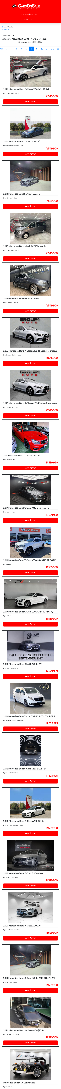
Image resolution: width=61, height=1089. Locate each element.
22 (52, 49)
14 (12, 49)
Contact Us (27, 19)
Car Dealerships (29, 14)
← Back (5, 29)
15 (16, 49)
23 (58, 49)
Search (4, 27)
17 (26, 49)
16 (21, 49)
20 (42, 49)
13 (7, 49)
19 (37, 49)
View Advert (30, 101)
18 (31, 49)
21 (47, 49)
